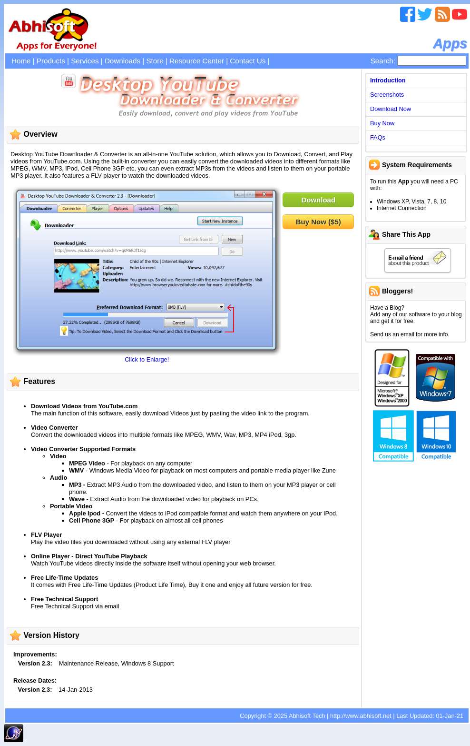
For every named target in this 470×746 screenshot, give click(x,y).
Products (51, 61)
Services (84, 61)
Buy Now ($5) (318, 222)
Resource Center (196, 61)
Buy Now (382, 123)
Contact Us (247, 61)
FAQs (377, 137)
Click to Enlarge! (147, 359)
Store (154, 61)
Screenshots (387, 94)
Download (318, 200)
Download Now (390, 108)
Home (21, 61)
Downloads (122, 61)
